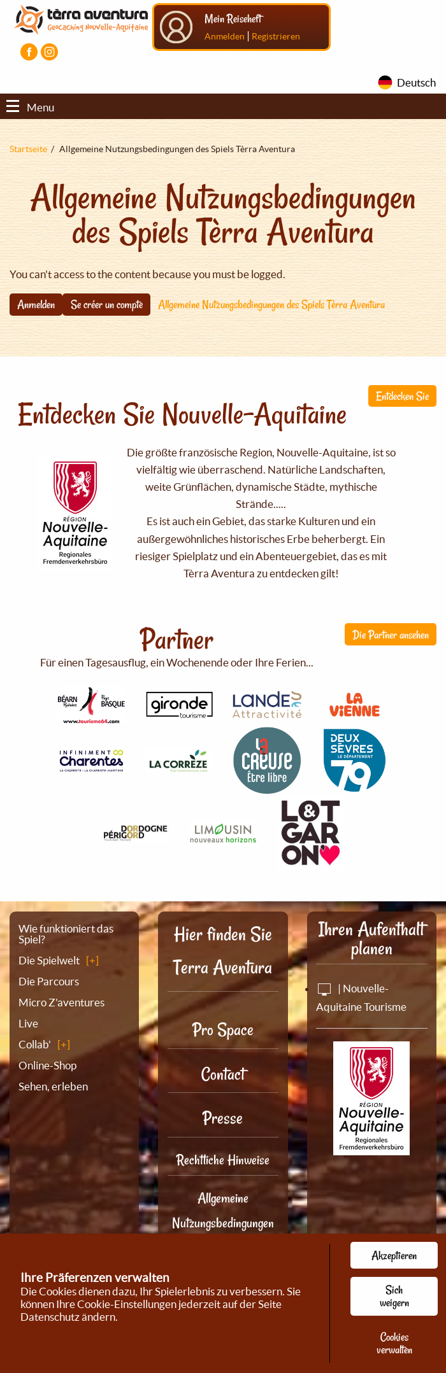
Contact (223, 1074)
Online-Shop (47, 1065)
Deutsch (416, 82)
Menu (30, 107)
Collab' (34, 1044)
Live (28, 1023)
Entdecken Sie (402, 396)
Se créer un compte (107, 304)
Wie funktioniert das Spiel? (65, 933)
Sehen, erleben (53, 1086)
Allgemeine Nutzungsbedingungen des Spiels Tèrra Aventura (271, 304)
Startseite (28, 149)
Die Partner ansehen (390, 634)
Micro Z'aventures (61, 1002)
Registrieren (276, 36)
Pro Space (223, 1029)
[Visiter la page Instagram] (49, 51)
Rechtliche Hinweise (223, 1159)
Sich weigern (394, 1296)
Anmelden (225, 36)
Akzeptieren (394, 1255)
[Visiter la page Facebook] (29, 51)
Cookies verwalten (394, 1343)
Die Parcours (48, 981)
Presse (223, 1118)
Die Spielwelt (49, 960)
